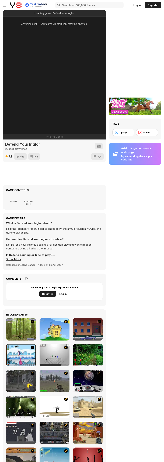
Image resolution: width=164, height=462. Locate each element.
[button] (13, 259)
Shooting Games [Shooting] (26, 264)
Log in (137, 5)
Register (153, 5)
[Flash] (147, 132)
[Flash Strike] (88, 407)
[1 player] (123, 132)
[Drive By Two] (88, 329)
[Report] (97, 156)
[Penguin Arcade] (21, 355)
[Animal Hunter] (21, 329)
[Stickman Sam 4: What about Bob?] (54, 355)
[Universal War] (88, 381)
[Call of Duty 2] (21, 381)
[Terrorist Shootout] (88, 433)
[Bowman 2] (54, 407)
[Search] (58, 5)
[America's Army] (54, 381)
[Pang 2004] (88, 355)
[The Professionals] (54, 433)
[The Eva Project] (21, 407)
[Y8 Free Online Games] (16, 5)
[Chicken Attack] (54, 329)
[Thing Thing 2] (21, 433)
